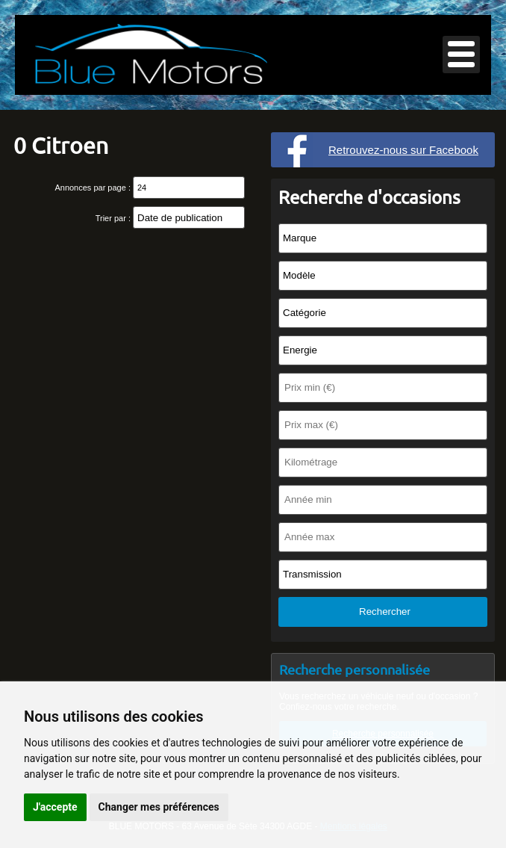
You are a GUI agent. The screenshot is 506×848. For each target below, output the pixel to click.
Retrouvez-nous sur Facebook (403, 149)
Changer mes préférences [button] (159, 807)
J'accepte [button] (55, 807)
